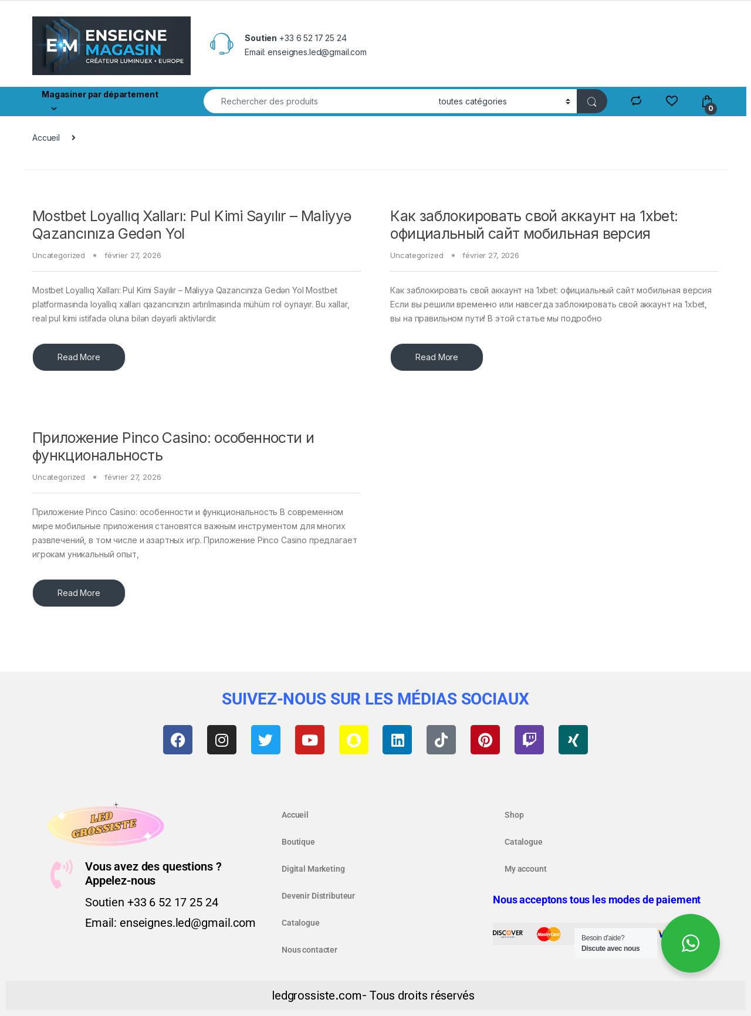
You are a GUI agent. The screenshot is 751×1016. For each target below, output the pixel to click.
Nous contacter (309, 949)
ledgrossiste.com (317, 995)
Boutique (298, 841)
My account (526, 868)
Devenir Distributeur (318, 895)
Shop (514, 814)
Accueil (46, 138)
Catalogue (301, 922)
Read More (78, 357)
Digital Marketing (313, 868)
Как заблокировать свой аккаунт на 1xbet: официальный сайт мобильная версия (534, 224)
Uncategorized (58, 255)
